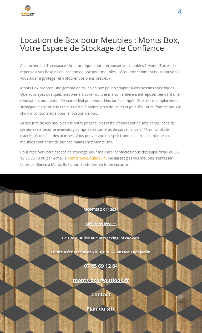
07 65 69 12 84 (101, 266)
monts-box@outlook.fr (87, 158)
